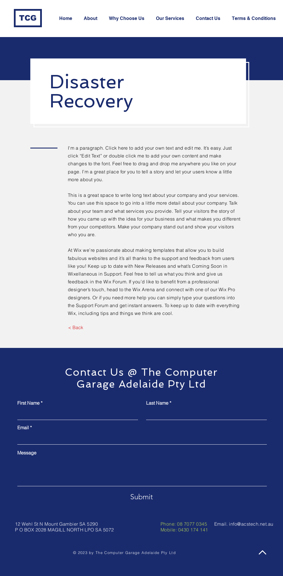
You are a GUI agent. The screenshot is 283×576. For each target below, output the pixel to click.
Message (26, 452)
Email (23, 427)
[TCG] (28, 18)
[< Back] (75, 327)
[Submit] (141, 496)
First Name (28, 403)
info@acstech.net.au (251, 524)
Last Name (157, 403)
